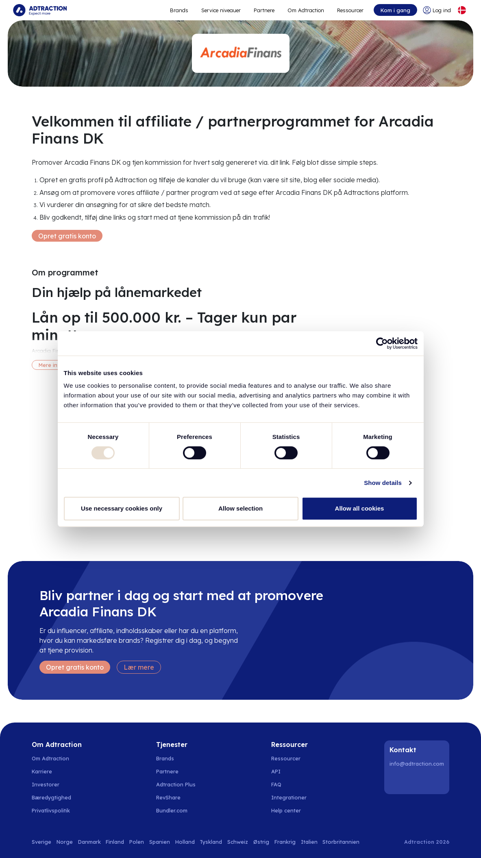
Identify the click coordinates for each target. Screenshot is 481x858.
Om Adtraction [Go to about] (305, 10)
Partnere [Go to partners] (167, 771)
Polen (136, 841)
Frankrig (285, 841)
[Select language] (462, 10)
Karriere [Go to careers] (42, 771)
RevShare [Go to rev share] (168, 797)
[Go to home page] (40, 10)
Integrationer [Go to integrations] (289, 797)
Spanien (159, 841)
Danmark (89, 841)
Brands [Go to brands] (165, 758)
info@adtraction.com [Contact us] (417, 763)
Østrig (261, 841)
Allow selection (240, 508)
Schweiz (237, 841)
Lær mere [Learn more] (139, 667)
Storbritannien (340, 841)
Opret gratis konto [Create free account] (67, 236)
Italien (309, 841)
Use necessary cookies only (121, 508)
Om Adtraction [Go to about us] (50, 758)
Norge (65, 841)
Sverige (41, 841)
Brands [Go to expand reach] (179, 10)
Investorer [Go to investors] (45, 784)
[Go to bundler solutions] (176, 810)
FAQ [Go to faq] (276, 784)
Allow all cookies (359, 508)
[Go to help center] (290, 810)
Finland (115, 841)
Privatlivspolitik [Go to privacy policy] (51, 810)
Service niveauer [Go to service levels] (221, 10)
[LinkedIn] (397, 781)
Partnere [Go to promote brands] (264, 10)
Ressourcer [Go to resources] (350, 10)
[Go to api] (290, 771)
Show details (383, 482)
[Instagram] (418, 781)
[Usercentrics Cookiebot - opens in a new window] (382, 343)
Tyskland (211, 841)
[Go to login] (437, 10)
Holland (185, 841)
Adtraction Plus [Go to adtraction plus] (176, 784)
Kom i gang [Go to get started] (395, 10)
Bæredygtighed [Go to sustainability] (51, 797)
